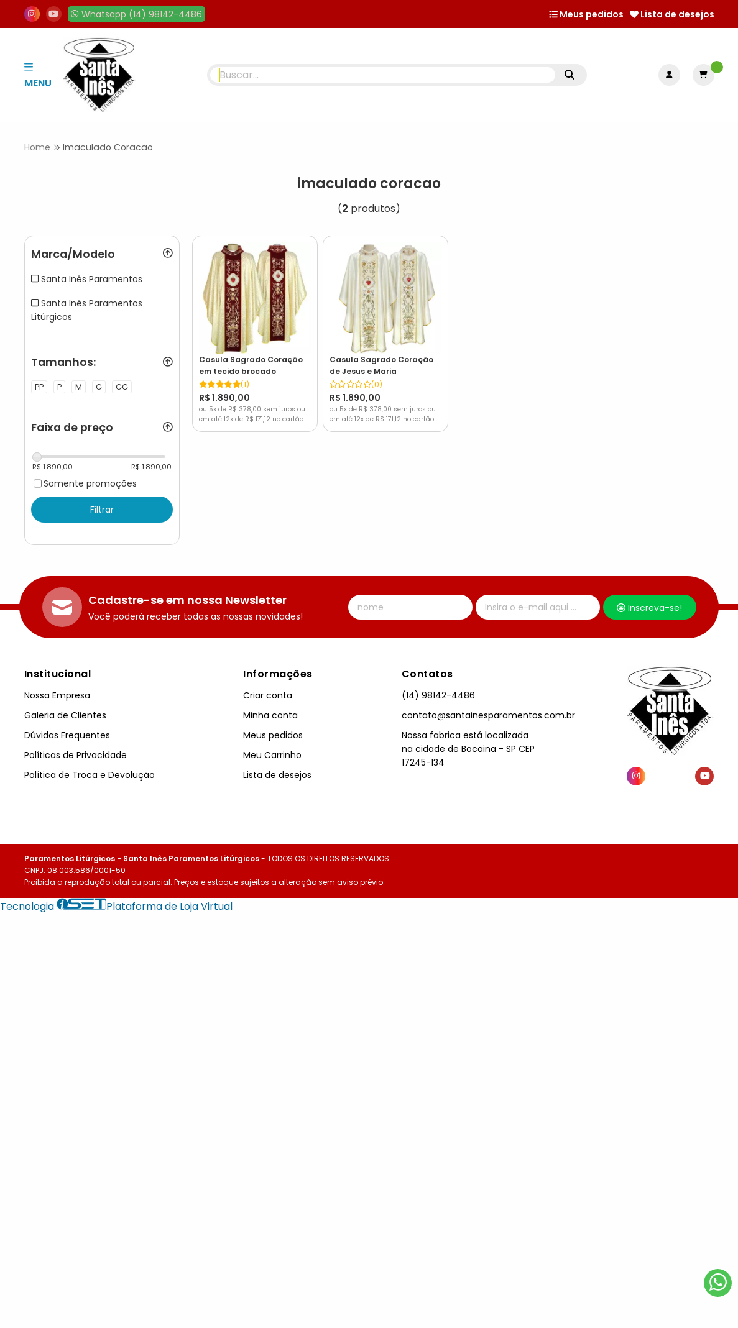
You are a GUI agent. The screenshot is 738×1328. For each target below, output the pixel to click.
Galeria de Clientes (65, 715)
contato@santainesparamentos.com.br (488, 715)
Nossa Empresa (57, 695)
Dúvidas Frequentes (67, 735)
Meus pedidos (586, 14)
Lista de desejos (672, 14)
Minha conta (270, 715)
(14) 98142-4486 (438, 695)
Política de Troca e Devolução (89, 775)
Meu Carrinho (272, 755)
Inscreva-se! (649, 608)
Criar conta (267, 695)
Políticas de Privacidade (75, 755)
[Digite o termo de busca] (382, 75)
